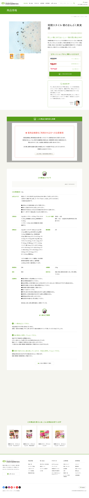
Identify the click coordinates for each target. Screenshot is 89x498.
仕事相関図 (77, 475)
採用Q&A (77, 470)
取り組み (31, 3)
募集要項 (77, 466)
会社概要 (65, 468)
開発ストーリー (43, 466)
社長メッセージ (66, 464)
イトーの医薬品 (31, 470)
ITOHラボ (36, 3)
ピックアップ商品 (31, 466)
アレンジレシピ (54, 466)
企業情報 (42, 3)
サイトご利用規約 (17, 490)
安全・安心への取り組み (44, 464)
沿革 (64, 470)
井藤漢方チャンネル (55, 468)
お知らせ (4, 490)
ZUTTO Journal (55, 464)
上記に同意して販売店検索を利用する (44, 153)
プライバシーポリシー (9, 490)
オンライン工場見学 (43, 468)
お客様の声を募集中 (56, 470)
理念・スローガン (66, 466)
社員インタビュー (78, 468)
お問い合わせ (54, 3)
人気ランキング (31, 468)
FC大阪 (41, 470)
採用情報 (48, 3)
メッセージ (77, 464)
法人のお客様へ (82, 4)
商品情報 (26, 3)
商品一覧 (30, 464)
